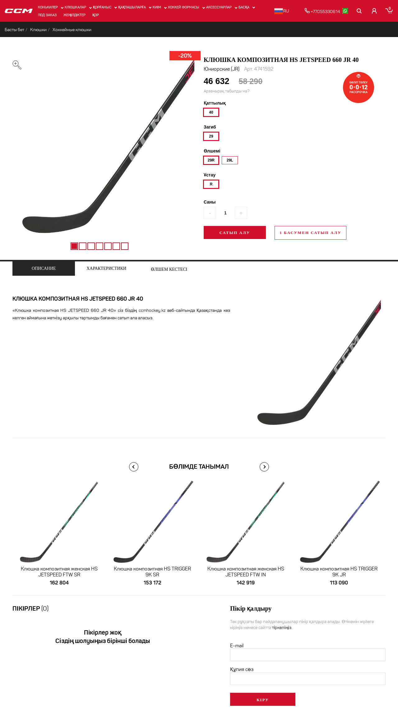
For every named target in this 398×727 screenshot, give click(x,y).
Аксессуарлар (219, 7)
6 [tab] (116, 246)
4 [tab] (99, 246)
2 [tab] (82, 246)
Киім (157, 7)
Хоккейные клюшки (72, 29)
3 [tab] (91, 246)
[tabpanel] (99, 147)
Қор (95, 15)
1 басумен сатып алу (310, 233)
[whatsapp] (345, 11)
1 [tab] (74, 246)
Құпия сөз (241, 670)
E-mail (236, 646)
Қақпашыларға (132, 7)
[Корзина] (389, 11)
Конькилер (48, 7)
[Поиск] (359, 11)
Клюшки (38, 29)
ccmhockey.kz (152, 310)
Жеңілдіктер (74, 15)
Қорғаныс (102, 7)
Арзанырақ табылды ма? (226, 91)
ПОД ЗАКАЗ (47, 15)
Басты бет (14, 29)
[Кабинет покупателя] (374, 11)
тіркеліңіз (281, 628)
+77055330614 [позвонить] (322, 11)
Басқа (243, 7)
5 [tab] (108, 246)
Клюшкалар (75, 7)
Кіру (263, 700)
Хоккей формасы (183, 7)
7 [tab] (124, 246)
